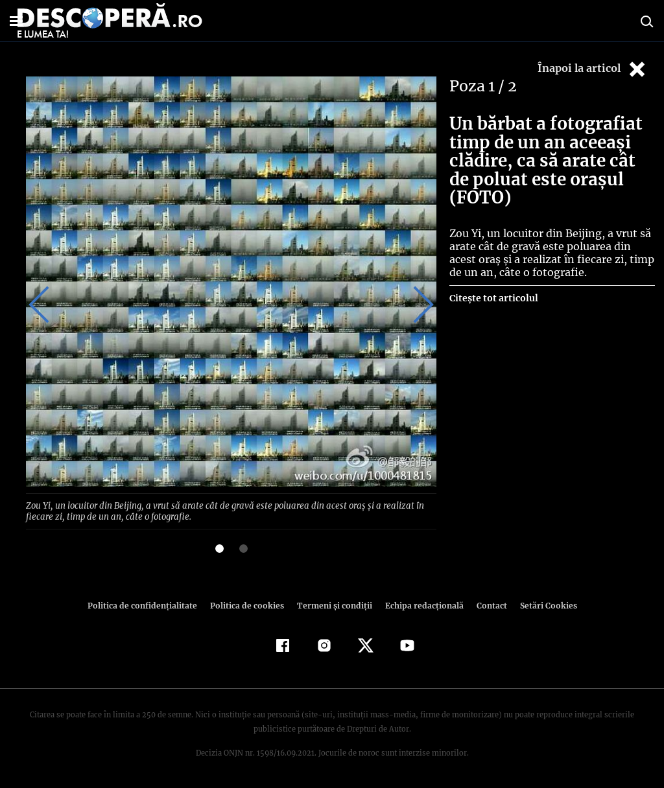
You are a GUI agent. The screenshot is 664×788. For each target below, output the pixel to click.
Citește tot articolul (493, 298)
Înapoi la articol (593, 69)
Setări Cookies (541, 604)
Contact (486, 604)
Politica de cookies (248, 604)
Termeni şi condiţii (332, 604)
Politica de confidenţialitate (147, 604)
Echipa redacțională (420, 604)
